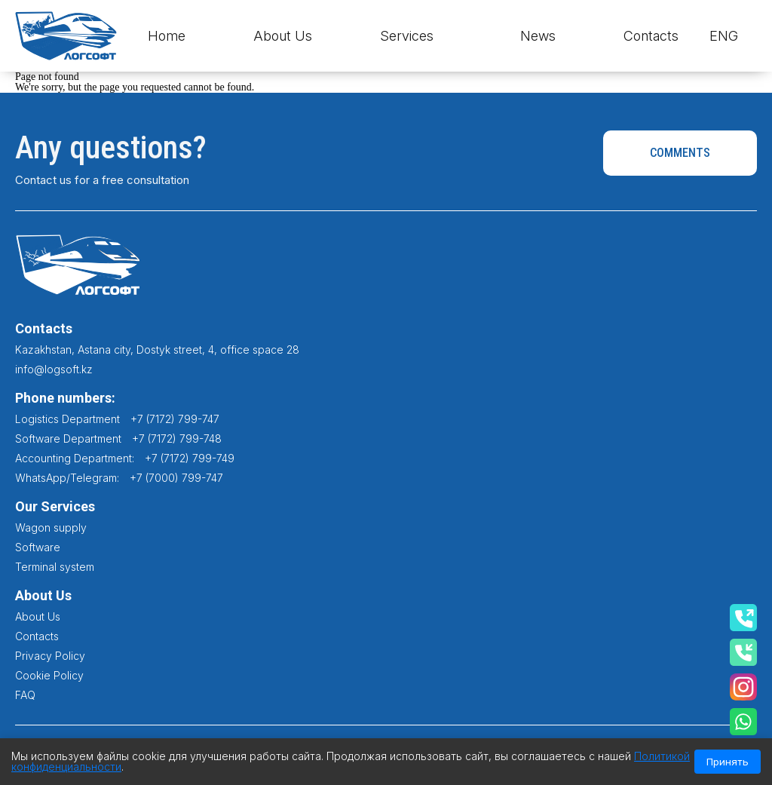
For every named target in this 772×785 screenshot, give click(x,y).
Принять (727, 762)
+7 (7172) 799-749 (189, 458)
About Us (282, 36)
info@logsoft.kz (54, 369)
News (538, 36)
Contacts (651, 36)
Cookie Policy (49, 675)
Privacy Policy (50, 655)
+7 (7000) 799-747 (176, 477)
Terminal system (54, 566)
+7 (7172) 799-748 (177, 438)
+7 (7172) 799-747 (174, 418)
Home (166, 36)
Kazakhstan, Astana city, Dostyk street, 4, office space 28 (157, 349)
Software (37, 547)
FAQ (25, 694)
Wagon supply (51, 527)
